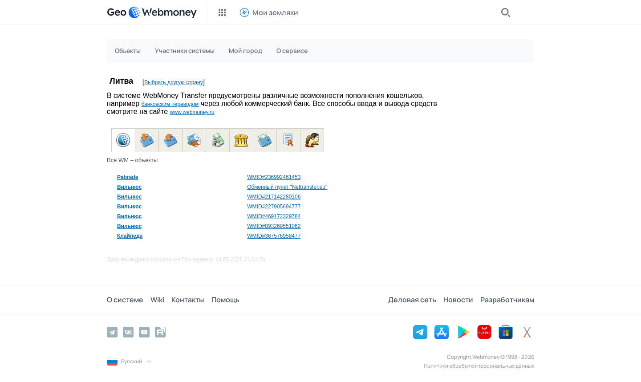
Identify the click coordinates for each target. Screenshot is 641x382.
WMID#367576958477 (273, 236)
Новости (458, 300)
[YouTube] (144, 332)
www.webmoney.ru (192, 112)
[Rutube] (160, 332)
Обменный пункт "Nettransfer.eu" (287, 187)
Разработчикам (507, 300)
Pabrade (127, 177)
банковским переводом (170, 104)
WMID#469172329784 (273, 216)
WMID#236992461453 (273, 177)
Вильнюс (129, 187)
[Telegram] (112, 332)
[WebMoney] (162, 12)
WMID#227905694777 (273, 206)
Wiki (157, 300)
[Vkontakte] (128, 332)
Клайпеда (129, 236)
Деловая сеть (412, 300)
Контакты (187, 300)
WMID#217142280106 (273, 197)
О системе (125, 300)
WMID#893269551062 (273, 226)
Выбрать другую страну (173, 82)
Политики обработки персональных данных (479, 366)
